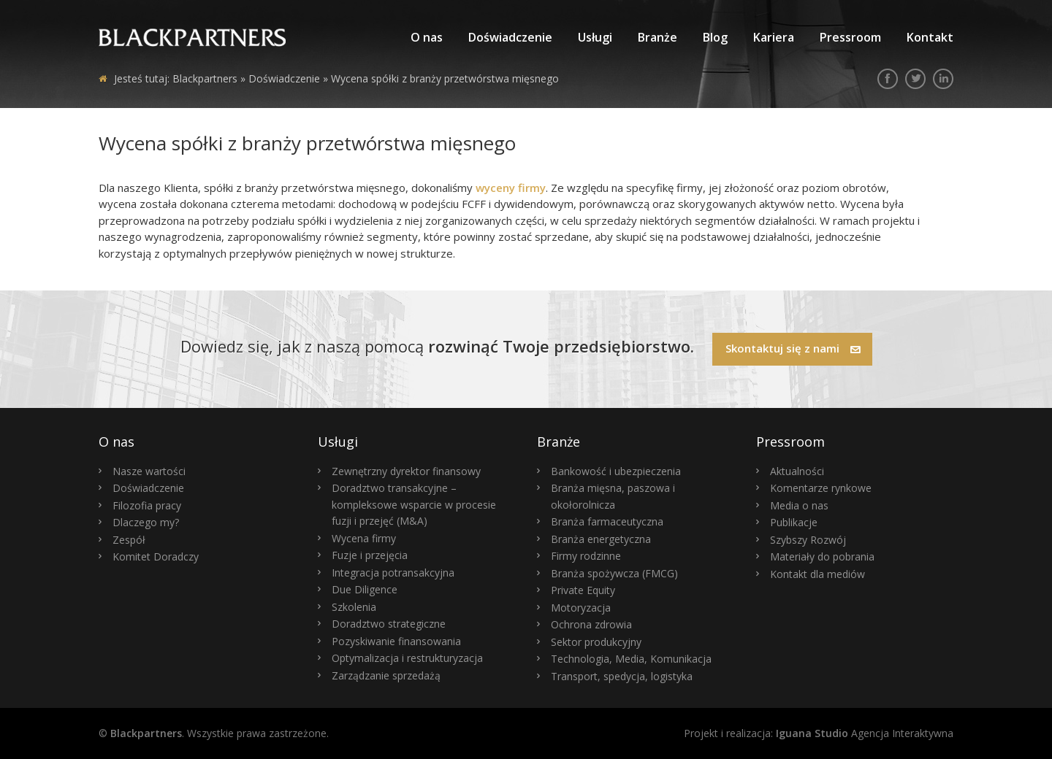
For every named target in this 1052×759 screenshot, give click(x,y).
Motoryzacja (581, 607)
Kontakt (930, 37)
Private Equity (583, 590)
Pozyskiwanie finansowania (396, 641)
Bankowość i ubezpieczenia (616, 471)
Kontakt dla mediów (817, 574)
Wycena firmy (364, 538)
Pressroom (850, 37)
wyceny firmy (511, 187)
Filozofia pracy (147, 505)
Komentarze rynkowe (821, 488)
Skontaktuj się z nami (793, 348)
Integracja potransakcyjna (393, 572)
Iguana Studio (812, 733)
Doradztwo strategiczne (389, 624)
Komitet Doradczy (156, 556)
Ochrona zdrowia (591, 624)
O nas (427, 37)
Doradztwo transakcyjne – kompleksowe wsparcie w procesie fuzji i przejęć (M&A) (414, 504)
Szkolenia (354, 607)
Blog (715, 37)
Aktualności (797, 471)
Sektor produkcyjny (596, 642)
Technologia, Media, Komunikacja (631, 659)
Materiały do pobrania (822, 556)
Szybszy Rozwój (808, 540)
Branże (657, 37)
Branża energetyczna (601, 539)
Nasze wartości (149, 471)
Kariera (773, 37)
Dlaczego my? (146, 522)
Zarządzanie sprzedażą (386, 675)
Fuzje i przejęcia (370, 555)
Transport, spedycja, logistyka (622, 676)
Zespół (129, 540)
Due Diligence (364, 589)
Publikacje (793, 522)
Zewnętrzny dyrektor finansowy (406, 471)
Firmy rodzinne (586, 556)
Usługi (595, 37)
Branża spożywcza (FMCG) (614, 573)
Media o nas (799, 505)
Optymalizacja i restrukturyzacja (407, 658)
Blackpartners (204, 78)
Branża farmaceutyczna (607, 521)
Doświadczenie (510, 37)
